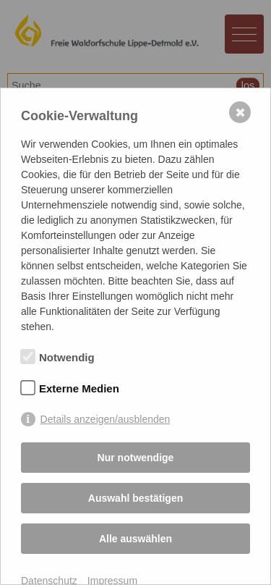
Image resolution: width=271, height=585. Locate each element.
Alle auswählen (135, 538)
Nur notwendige (136, 457)
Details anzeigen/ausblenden (105, 419)
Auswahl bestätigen (135, 498)
